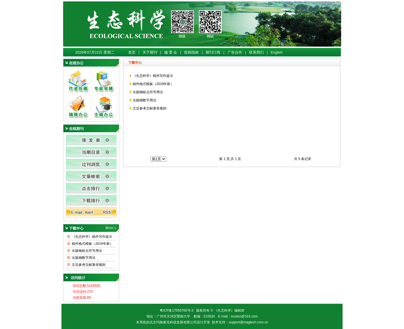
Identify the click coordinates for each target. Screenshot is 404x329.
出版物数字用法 (83, 258)
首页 (132, 52)
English (277, 52)
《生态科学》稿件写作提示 (92, 237)
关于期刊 (150, 52)
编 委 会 (170, 52)
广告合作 (235, 52)
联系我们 (256, 52)
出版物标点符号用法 (87, 251)
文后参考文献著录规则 (88, 265)
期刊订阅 (213, 52)
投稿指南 (191, 52)
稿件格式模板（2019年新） (92, 244)
